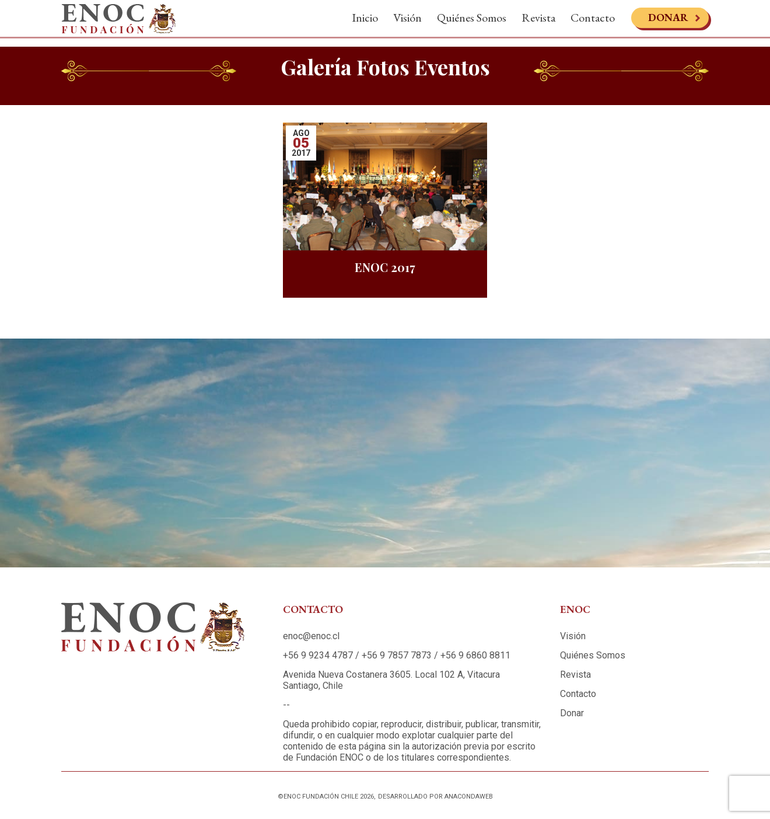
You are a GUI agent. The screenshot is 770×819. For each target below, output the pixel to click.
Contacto (592, 22)
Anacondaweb (468, 796)
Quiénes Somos (471, 22)
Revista (538, 22)
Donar (668, 22)
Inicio (365, 22)
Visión (407, 22)
